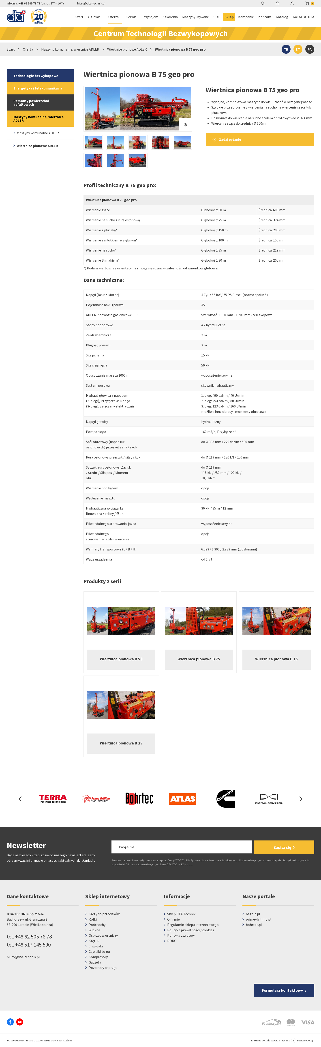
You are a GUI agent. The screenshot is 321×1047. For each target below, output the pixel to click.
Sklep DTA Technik (181, 914)
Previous (20, 798)
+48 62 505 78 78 (29, 3)
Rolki (93, 919)
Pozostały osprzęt (103, 967)
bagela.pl (253, 914)
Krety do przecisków (104, 914)
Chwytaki (96, 946)
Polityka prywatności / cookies (190, 930)
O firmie (173, 919)
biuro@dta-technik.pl (91, 3)
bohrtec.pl (254, 924)
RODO (172, 940)
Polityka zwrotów (181, 935)
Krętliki (94, 940)
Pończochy (97, 924)
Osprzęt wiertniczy (103, 935)
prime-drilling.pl (258, 919)
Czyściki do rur (99, 951)
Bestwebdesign (305, 1040)
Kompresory (98, 957)
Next (301, 798)
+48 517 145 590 (33, 944)
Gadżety (95, 962)
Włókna (94, 930)
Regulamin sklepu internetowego (193, 924)
